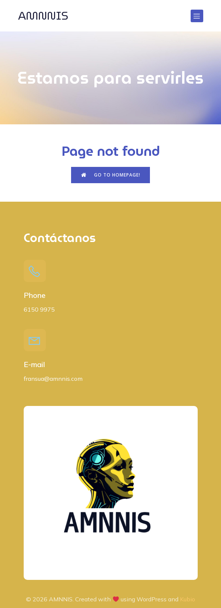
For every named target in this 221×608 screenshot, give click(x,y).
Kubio (187, 599)
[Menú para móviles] (197, 16)
